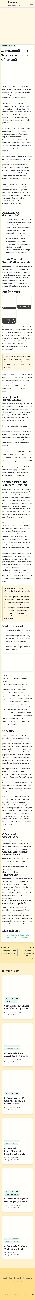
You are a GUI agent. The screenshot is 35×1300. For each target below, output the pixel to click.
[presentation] (17, 985)
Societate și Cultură (12, 1049)
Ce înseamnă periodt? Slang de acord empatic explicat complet (14, 1101)
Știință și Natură (11, 1001)
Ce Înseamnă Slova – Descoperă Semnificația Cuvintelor (15, 1151)
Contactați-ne (27, 1278)
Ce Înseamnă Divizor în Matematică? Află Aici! (8, 951)
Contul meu (17, 1281)
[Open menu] (32, 4)
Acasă (5, 1278)
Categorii (17, 1278)
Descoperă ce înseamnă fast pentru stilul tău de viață (26, 952)
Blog (10, 1278)
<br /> (17, 662)
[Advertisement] (17, 26)
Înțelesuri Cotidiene (8, 45)
